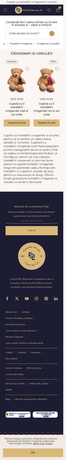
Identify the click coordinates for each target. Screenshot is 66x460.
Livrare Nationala (14, 375)
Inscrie (32, 230)
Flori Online (11, 359)
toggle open (5, 10)
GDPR (9, 390)
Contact (26, 312)
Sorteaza (11, 62)
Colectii (10, 353)
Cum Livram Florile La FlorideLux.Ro (24, 343)
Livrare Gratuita (14, 368)
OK (33, 452)
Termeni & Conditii (15, 384)
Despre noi (11, 312)
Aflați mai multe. (43, 443)
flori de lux (28, 10)
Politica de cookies (39, 384)
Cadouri (22, 353)
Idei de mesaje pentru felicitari (31, 399)
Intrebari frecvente (16, 325)
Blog (8, 399)
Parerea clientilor (15, 337)
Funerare (36, 353)
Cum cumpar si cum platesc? (21, 331)
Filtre (53, 62)
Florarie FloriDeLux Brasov (20, 318)
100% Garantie (34, 368)
